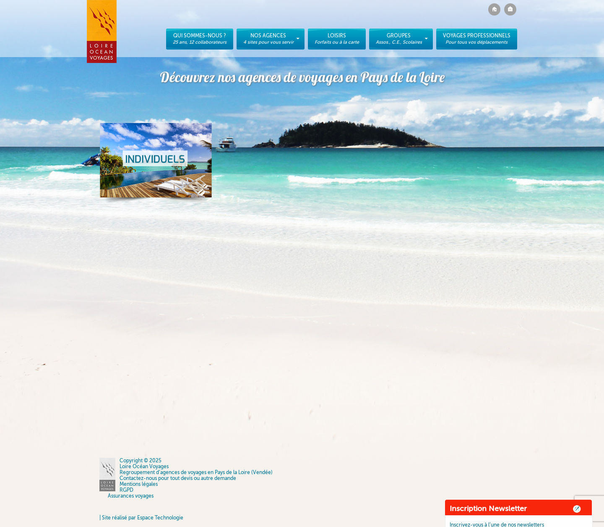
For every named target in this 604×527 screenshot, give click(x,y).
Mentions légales (139, 484)
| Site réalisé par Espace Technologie (141, 518)
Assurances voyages (131, 496)
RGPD (126, 490)
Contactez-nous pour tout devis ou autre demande (178, 478)
